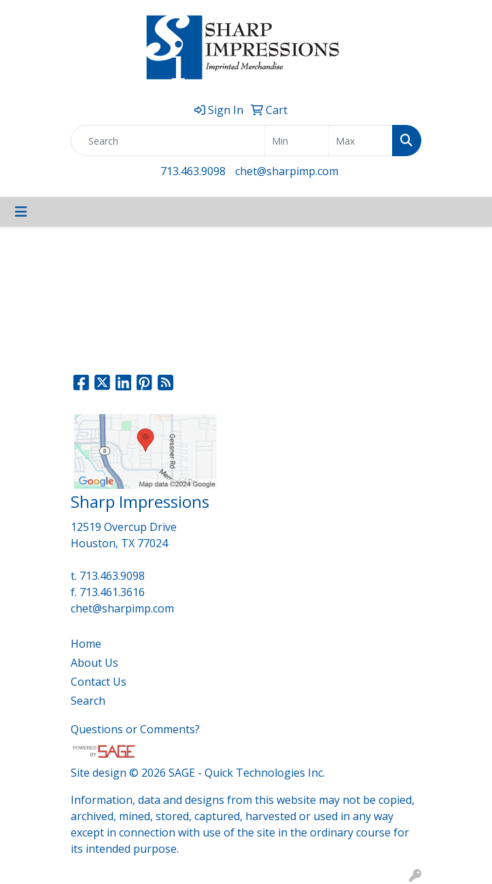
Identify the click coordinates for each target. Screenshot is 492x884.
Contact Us (98, 681)
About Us (94, 662)
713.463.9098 (193, 171)
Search (88, 700)
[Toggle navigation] (21, 211)
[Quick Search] (168, 140)
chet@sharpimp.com (286, 171)
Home (86, 643)
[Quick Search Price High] (360, 140)
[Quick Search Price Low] (296, 140)
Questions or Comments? (135, 729)
